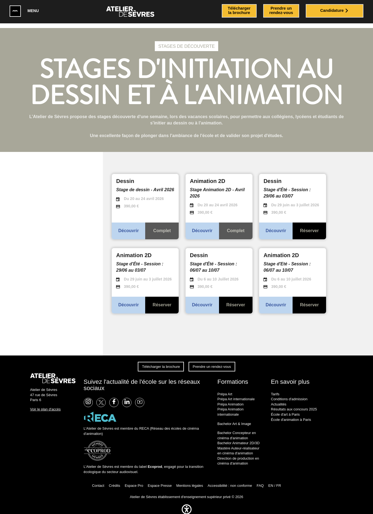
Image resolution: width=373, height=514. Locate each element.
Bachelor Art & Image (234, 419)
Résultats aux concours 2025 (294, 404)
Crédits (114, 481)
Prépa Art (224, 389)
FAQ (260, 481)
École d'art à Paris (285, 410)
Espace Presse (160, 481)
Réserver (309, 226)
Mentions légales (189, 481)
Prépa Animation (230, 399)
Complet (162, 226)
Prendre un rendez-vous (212, 362)
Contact (98, 481)
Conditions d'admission (289, 394)
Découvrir (128, 226)
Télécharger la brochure (161, 362)
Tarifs (275, 389)
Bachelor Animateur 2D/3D (238, 438)
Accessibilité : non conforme (229, 481)
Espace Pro (134, 481)
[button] (187, 510)
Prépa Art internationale (236, 394)
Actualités (278, 399)
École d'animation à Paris (291, 415)
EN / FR (274, 481)
